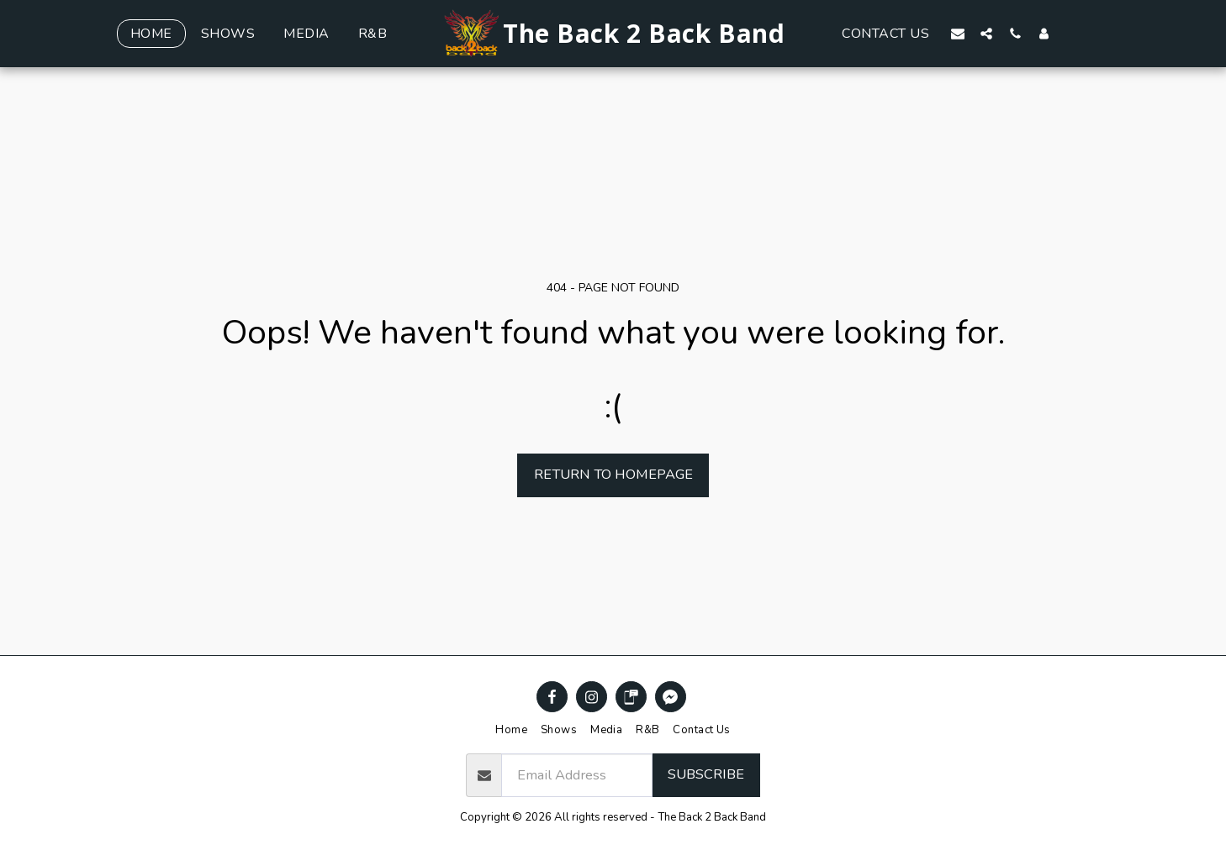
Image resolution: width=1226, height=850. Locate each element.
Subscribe (706, 774)
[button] (957, 33)
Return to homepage (613, 474)
